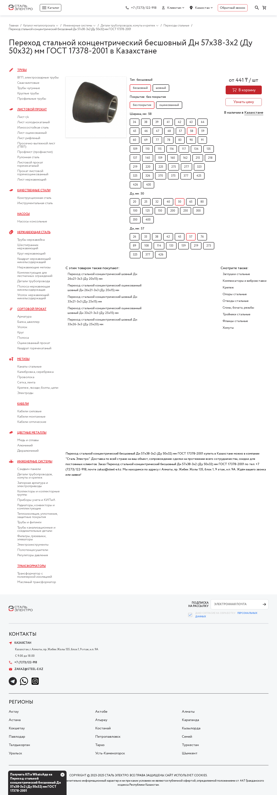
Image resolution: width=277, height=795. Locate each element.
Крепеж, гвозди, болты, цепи (37, 387)
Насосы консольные (32, 221)
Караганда (190, 720)
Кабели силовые (29, 411)
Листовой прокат (32, 110)
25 (145, 202)
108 (146, 246)
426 (135, 185)
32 (156, 202)
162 (185, 158)
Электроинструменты (33, 544)
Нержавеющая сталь (34, 232)
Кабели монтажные (31, 416)
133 (171, 246)
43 (191, 122)
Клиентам (174, 7)
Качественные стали (34, 190)
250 (185, 211)
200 (172, 211)
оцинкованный (169, 105)
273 (208, 246)
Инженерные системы (34, 462)
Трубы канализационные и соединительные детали (36, 529)
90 (191, 140)
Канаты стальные (29, 366)
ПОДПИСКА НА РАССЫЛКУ (198, 604)
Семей (187, 736)
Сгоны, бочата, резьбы (238, 307)
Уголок (22, 327)
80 (202, 202)
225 (160, 167)
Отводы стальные (236, 301)
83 (179, 140)
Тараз (100, 745)
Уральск (15, 753)
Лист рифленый (28, 138)
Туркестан (190, 745)
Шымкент (189, 753)
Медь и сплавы (28, 440)
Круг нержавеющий (31, 253)
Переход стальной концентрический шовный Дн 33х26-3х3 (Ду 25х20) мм (102, 322)
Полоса (23, 337)
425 (198, 176)
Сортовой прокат (31, 309)
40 (168, 202)
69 (146, 140)
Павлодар (17, 736)
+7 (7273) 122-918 (143, 7)
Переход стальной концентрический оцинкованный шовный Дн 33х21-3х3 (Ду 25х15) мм (104, 310)
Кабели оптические (31, 422)
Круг (20, 332)
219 (135, 167)
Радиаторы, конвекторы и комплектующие (36, 507)
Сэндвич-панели (29, 469)
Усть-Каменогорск (110, 753)
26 (134, 237)
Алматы (188, 711)
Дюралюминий (28, 450)
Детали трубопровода (33, 281)
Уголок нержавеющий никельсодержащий (33, 297)
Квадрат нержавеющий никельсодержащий (34, 260)
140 (147, 158)
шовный (161, 88)
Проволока (25, 377)
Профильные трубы (31, 98)
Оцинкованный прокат (33, 343)
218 (210, 158)
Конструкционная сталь (34, 198)
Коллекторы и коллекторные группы (38, 493)
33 (145, 237)
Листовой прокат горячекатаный (30, 164)
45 (134, 131)
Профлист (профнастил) (35, 152)
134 (196, 149)
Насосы (23, 214)
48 (169, 131)
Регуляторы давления (32, 555)
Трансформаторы (31, 566)
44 (202, 122)
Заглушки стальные (236, 274)
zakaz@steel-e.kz (26, 669)
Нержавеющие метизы (34, 267)
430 (148, 185)
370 (160, 176)
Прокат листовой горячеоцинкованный (32, 173)
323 (199, 167)
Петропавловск (108, 736)
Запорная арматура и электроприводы (32, 484)
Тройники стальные (236, 314)
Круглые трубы (28, 93)
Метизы (23, 359)
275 (173, 167)
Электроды (25, 393)
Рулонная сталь (28, 157)
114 (159, 246)
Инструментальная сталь (35, 203)
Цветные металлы (31, 433)
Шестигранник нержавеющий (28, 247)
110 (148, 149)
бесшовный (140, 88)
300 (198, 211)
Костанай (103, 728)
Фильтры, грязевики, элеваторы (31, 538)
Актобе (101, 711)
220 (148, 167)
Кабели (23, 404)
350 (135, 220)
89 (134, 246)
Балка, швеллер (28, 322)
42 (179, 122)
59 (202, 131)
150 (160, 211)
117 (184, 149)
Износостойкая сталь (33, 127)
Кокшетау (17, 728)
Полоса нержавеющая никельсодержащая (33, 288)
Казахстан (202, 7)
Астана (15, 720)
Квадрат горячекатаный (34, 348)
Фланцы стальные (235, 321)
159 (160, 158)
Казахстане (253, 112)
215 (198, 158)
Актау (14, 711)
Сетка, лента (26, 382)
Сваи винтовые (28, 83)
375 (173, 176)
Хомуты (228, 327)
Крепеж (228, 287)
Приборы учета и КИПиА (36, 500)
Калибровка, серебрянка (35, 372)
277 (186, 167)
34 (134, 122)
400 (148, 220)
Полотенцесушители (32, 550)
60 (134, 140)
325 (135, 176)
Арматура (24, 316)
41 (168, 122)
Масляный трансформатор (36, 582)
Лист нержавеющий (31, 179)
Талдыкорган (19, 745)
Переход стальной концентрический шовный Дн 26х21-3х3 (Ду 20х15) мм (102, 276)
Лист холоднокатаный (33, 122)
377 (186, 176)
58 (191, 131)
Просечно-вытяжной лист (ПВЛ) (36, 145)
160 (172, 158)
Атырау (101, 720)
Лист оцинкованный (32, 133)
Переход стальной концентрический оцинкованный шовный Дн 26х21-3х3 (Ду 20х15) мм (104, 288)
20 (134, 202)
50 (179, 202)
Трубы (22, 70)
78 (168, 140)
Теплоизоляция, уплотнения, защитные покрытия (37, 515)
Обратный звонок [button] (232, 7)
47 (157, 131)
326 (148, 176)
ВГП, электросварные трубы (38, 77)
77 (157, 140)
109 (135, 149)
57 (180, 131)
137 (135, 158)
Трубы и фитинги (29, 522)
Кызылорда (191, 728)
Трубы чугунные (28, 88)
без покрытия (142, 105)
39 (156, 122)
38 (145, 122)
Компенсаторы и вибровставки (244, 280)
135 (209, 149)
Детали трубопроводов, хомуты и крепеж (34, 476)
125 (148, 211)
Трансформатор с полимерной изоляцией (34, 575)
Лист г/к (23, 117)
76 (202, 237)
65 (190, 202)
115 (160, 149)
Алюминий (25, 445)
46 (146, 131)
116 (172, 149)
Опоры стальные (235, 294)
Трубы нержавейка (31, 239)
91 (202, 140)
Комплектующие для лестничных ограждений (34, 274)
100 (135, 211)
